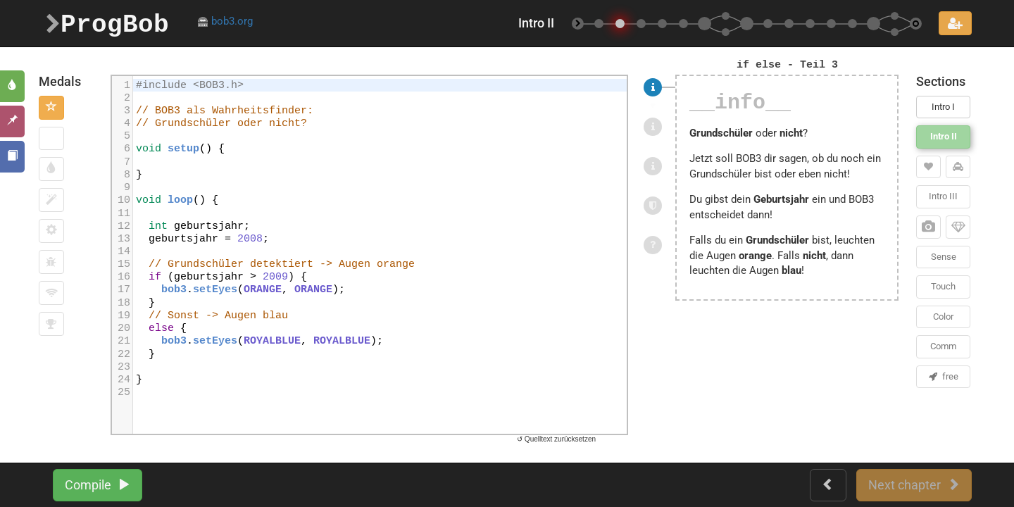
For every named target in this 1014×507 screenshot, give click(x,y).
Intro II (943, 136)
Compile (97, 484)
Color (943, 316)
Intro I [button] (943, 106)
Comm (943, 346)
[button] (51, 108)
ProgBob (107, 23)
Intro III (943, 196)
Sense (943, 256)
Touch (943, 286)
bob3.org (225, 21)
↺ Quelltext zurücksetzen (556, 439)
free (943, 376)
